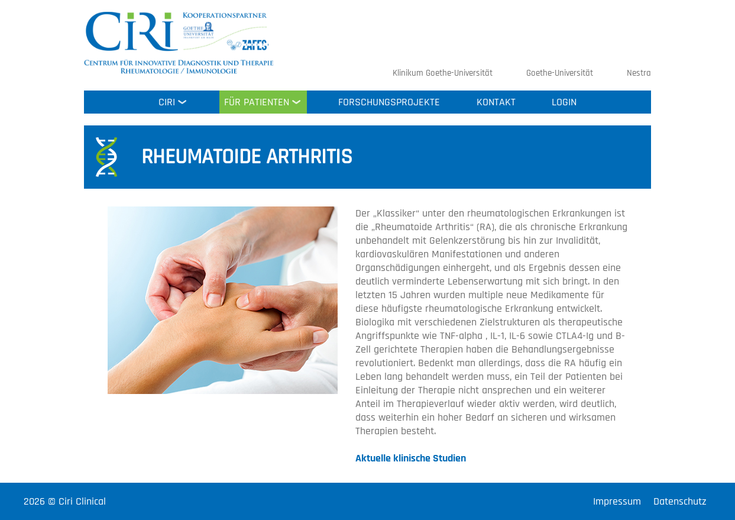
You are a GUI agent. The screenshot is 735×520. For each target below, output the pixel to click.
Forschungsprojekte (389, 102)
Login (564, 102)
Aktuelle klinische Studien (410, 458)
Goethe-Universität (559, 73)
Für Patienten (256, 102)
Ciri (166, 102)
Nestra (639, 73)
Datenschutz (680, 501)
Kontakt (496, 102)
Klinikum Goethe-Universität (443, 73)
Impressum (617, 501)
